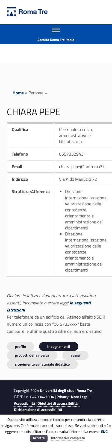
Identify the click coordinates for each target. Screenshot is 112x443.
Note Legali (80, 397)
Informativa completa (68, 438)
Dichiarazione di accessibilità (38, 410)
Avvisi (75, 355)
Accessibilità (24, 403)
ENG (104, 431)
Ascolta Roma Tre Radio (55, 39)
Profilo (20, 346)
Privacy (63, 397)
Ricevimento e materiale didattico (42, 364)
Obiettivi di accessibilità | (58, 403)
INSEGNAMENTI (58, 346)
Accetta (39, 438)
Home (18, 92)
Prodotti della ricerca (32, 355)
